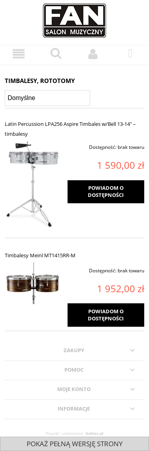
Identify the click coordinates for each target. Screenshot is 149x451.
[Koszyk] (130, 53)
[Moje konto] (93, 53)
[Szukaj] (56, 53)
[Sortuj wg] (47, 98)
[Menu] (18, 53)
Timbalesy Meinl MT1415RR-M (40, 255)
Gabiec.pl (94, 433)
